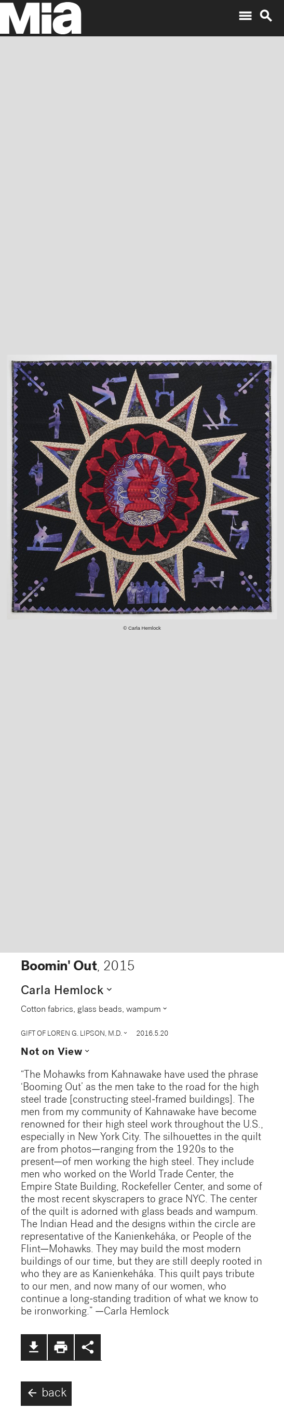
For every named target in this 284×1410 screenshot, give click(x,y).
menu (245, 16)
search (266, 16)
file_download (34, 1347)
